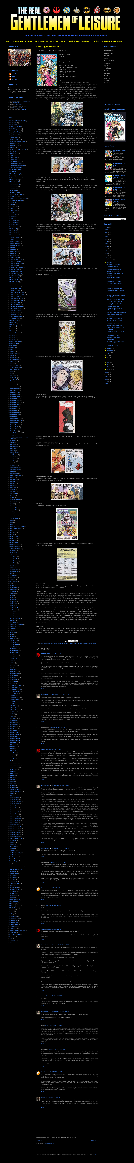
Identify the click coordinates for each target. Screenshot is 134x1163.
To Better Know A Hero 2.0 (16, 867)
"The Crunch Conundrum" (16, 261)
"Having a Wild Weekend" (16, 200)
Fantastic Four (13, 506)
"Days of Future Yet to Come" (17, 165)
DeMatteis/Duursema (15, 467)
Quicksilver (12, 759)
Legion (11, 634)
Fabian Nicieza (13, 502)
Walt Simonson (13, 895)
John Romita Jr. (13, 610)
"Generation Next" (14, 192)
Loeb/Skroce (12, 665)
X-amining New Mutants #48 (114, 325)
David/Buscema (13, 446)
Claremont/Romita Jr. (15, 418)
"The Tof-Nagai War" (14, 312)
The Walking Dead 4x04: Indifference (113, 338)
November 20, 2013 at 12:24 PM (60, 694)
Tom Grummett (13, 877)
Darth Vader (12, 444)
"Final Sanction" (13, 186)
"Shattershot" (12, 249)
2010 (106, 377)
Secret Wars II (13, 787)
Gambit (11, 524)
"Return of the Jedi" (14, 241)
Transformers (13, 881)
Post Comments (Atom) (50, 1143)
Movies (11, 716)
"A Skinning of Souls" (15, 127)
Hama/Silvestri (13, 561)
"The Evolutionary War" (15, 274)
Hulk (10, 573)
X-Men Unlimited (13, 924)
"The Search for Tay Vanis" (16, 300)
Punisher (11, 757)
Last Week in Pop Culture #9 (114, 283)
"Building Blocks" (13, 153)
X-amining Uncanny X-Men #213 (115, 331)
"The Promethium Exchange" (17, 294)
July (108, 355)
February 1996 (13, 510)
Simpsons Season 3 (14, 830)
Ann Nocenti (12, 347)
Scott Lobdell (12, 783)
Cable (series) (13, 384)
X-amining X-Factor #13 (113, 286)
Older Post (94, 635)
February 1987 (13, 508)
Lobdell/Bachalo (13, 640)
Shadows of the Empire (15, 791)
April (108, 362)
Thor (10, 863)
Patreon (11, 748)
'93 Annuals (12, 327)
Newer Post (40, 635)
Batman (11, 372)
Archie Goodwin (13, 353)
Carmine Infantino (14, 388)
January (109, 369)
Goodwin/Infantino (14, 544)
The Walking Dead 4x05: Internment (116, 312)
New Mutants (12, 718)
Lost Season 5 (13, 669)
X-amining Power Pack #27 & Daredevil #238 (114, 309)
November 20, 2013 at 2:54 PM (60, 848)
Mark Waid (12, 683)
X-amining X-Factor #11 (113, 345)
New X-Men (12, 722)
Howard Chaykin (13, 569)
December (110, 260)
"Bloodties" (12, 147)
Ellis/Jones (12, 489)
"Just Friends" (13, 208)
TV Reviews (95, 41)
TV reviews (12, 850)
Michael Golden (13, 706)
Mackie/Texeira (13, 679)
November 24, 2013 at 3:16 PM (57, 1049)
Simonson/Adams (14, 797)
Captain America (13, 386)
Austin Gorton (45, 694)
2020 (106, 241)
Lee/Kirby (12, 630)
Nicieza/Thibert (13, 736)
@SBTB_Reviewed (18, 107)
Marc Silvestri (13, 681)
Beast (11, 374)
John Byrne (12, 606)
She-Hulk (11, 793)
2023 (106, 234)
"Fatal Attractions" (14, 180)
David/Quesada (13, 452)
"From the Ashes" (14, 188)
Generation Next (13, 536)
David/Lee (12, 450)
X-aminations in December (114, 281)
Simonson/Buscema (14, 806)
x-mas (11, 942)
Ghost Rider (12, 540)
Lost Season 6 (13, 671)
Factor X (11, 504)
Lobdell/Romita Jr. (14, 657)
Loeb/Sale (12, 663)
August (109, 353)
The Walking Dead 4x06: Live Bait (116, 293)
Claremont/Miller (13, 416)
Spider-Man (12, 840)
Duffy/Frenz (12, 481)
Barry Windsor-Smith (15, 369)
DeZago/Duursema (14, 469)
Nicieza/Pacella (13, 732)
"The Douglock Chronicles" (16, 267)
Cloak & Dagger (13, 431)
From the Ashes (13, 518)
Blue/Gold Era (13, 378)
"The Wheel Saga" (14, 314)
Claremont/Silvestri (14, 422)
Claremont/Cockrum (14, 400)
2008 (106, 381)
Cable (11, 382)
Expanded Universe (14, 499)
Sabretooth (12, 779)
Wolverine (12, 904)
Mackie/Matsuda (13, 677)
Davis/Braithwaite (14, 457)
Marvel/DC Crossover (15, 699)
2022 (106, 237)
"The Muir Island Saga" (15, 288)
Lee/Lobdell (12, 632)
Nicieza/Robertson (14, 734)
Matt (42, 653)
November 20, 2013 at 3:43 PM (58, 862)
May (108, 360)
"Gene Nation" (13, 190)
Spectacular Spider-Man (15, 838)
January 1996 (13, 589)
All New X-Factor (13, 337)
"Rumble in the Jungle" (15, 245)
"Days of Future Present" (16, 163)
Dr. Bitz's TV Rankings (15, 475)
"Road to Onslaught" (14, 243)
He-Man (11, 567)
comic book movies (14, 934)
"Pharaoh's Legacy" (14, 237)
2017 (106, 248)
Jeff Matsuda (12, 591)
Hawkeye (11, 565)
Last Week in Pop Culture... (114, 264)
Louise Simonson (14, 673)
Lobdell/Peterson (13, 652)
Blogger (95, 1154)
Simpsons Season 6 (14, 836)
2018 (106, 246)
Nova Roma (12, 744)
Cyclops (11, 435)
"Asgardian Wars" (14, 135)
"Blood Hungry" (13, 143)
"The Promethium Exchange (16, 292)
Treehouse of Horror (14, 883)
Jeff (42, 888)
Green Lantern (13, 552)
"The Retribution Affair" (15, 296)
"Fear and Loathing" (14, 184)
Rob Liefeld (12, 771)
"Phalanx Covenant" (14, 235)
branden (43, 1072)
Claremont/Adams (14, 394)
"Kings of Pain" (13, 210)
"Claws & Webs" (13, 157)
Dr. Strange (12, 477)
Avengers (11, 363)
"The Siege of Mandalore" (16, 306)
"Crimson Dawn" (13, 159)
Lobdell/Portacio (13, 655)
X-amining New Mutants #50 (114, 269)
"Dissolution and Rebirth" (16, 167)
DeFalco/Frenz (13, 465)
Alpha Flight (12, 339)
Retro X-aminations (14, 765)
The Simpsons (13, 855)
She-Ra (11, 795)
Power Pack (12, 755)
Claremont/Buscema (14, 396)
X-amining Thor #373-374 (113, 306)
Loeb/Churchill (13, 659)
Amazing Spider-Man (15, 341)
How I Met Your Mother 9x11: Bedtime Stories (114, 278)
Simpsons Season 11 (15, 826)
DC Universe (12, 440)
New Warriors (13, 720)
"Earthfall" (12, 176)
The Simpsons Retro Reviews (112, 41)
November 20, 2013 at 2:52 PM (60, 785)
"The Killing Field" (14, 282)
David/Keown (13, 448)
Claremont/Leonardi (14, 412)
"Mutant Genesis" (14, 224)
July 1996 (12, 614)
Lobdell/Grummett (14, 644)
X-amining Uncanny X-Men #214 (115, 290)
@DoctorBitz (15, 102)
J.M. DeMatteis (13, 581)
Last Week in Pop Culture (16, 624)
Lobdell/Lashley (13, 648)
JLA (10, 583)
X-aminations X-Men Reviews (23, 41)
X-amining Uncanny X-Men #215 (115, 271)
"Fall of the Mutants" (14, 178)
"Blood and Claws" (14, 145)
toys (10, 938)
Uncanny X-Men (82, 643)
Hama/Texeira (13, 563)
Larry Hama (12, 622)
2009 (106, 379)
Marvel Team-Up (13, 693)
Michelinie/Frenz (13, 708)
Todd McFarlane (13, 873)
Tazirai (43, 1097)
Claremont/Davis (13, 406)
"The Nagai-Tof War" (14, 290)
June (108, 357)
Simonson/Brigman (14, 803)
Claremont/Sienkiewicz (15, 420)
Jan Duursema (13, 587)
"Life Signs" (12, 216)
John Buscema (13, 604)
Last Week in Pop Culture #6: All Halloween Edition (115, 342)
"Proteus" (11, 239)
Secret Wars (12, 785)
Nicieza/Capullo (13, 724)
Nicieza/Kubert (13, 728)
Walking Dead (13, 893)
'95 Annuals (12, 331)
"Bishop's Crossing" (14, 139)
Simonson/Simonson (14, 820)
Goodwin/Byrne (13, 542)
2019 (106, 244)
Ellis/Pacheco (13, 493)
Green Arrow (12, 550)
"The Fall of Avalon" (14, 276)
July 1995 (12, 612)
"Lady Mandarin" (13, 212)
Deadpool (12, 471)
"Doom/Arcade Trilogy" (15, 169)
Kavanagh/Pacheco (14, 618)
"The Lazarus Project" (15, 286)
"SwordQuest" (13, 255)
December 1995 (13, 473)
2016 (106, 251)
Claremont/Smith (13, 427)
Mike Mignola (13, 712)
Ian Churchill (12, 575)
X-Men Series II (13, 922)
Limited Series (13, 638)
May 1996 (12, 704)
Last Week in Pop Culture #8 (114, 301)
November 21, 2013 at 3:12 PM (60, 945)
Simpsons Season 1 (14, 824)
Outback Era (12, 746)
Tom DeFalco (13, 875)
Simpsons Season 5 (14, 834)
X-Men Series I (13, 920)
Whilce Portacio (13, 901)
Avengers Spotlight (14, 365)
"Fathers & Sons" (14, 182)
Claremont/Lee (13, 410)
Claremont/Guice (13, 408)
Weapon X (12, 897)
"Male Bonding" (13, 220)
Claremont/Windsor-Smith (57, 643)
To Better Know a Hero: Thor (114, 320)
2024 (106, 232)
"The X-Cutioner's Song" (15, 316)
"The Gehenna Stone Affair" (16, 278)
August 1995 (12, 361)
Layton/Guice (13, 628)
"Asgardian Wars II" (14, 133)
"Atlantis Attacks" (13, 137)
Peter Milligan (13, 753)
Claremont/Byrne (13, 398)
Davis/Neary (12, 461)
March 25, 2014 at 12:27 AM (52, 1097)
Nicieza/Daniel (13, 726)
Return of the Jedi (14, 767)
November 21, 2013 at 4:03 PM (54, 996)
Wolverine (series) (14, 906)
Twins (11, 885)
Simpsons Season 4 (14, 832)
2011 (106, 374)
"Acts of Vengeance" (14, 129)
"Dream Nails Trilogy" (15, 174)
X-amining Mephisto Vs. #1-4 (114, 304)
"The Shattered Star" (14, 302)
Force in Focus (13, 516)
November (110, 262)
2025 (106, 230)
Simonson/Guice (13, 808)
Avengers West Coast (15, 367)
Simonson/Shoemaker (15, 818)
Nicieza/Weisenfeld (14, 738)
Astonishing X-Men (14, 359)
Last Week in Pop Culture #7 (114, 318)
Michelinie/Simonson (14, 710)
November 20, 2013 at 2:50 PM (52, 749)
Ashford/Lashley (13, 357)
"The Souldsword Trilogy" (16, 308)
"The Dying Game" (14, 269)
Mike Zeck (12, 714)
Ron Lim (11, 777)
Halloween (12, 555)
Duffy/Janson (12, 483)
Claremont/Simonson (15, 425)
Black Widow (12, 376)
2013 (106, 258)
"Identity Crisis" (13, 202)
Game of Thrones (14, 530)
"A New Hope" (13, 123)
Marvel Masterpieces (15, 691)
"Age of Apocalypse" (14, 131)
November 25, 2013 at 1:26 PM (54, 1072)
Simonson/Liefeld (14, 812)
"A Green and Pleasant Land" (17, 121)
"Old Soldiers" (13, 229)
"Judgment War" (13, 206)
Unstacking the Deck (14, 889)
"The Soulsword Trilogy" (15, 310)
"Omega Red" (13, 231)
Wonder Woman (13, 908)
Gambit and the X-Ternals (16, 528)
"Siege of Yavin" (13, 251)
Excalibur (11, 497)
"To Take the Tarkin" (14, 318)
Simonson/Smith (13, 822)
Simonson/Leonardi (14, 810)
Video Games (13, 891)
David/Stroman (13, 455)
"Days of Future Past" (15, 161)
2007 (106, 384)
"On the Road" (13, 233)
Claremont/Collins (14, 404)
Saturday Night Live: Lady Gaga (115, 299)
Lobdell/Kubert (13, 646)
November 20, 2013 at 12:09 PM (52, 653)
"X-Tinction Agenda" (14, 325)
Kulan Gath (12, 620)
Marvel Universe (13, 695)
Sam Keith (12, 781)
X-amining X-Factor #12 (113, 323)
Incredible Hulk (13, 577)
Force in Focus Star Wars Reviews (46, 41)
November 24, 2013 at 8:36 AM (53, 1025)
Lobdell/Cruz (12, 642)
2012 (106, 372)
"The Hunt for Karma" (15, 280)
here (27, 93)
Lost (10, 667)
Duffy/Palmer (12, 487)
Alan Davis (12, 335)
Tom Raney (12, 879)
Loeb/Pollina (12, 661)
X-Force (11, 912)
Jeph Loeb (12, 593)
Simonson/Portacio (14, 816)
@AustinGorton (25, 101)
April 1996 (12, 351)
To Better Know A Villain (15, 869)
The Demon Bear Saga (15, 853)
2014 (106, 255)
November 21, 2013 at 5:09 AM (54, 905)
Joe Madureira (13, 599)
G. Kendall (14, 79)
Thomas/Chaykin (13, 861)
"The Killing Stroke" (14, 284)
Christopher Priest (14, 392)
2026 (106, 227)
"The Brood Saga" (14, 257)
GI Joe (11, 522)
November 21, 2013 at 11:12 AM (52, 929)
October (109, 348)
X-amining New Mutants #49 (114, 288)
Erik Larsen (12, 495)
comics (75, 643)
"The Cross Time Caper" (15, 259)
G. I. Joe (11, 520)
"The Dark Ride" (13, 265)
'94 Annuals (12, 329)
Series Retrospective (15, 789)
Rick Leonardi (13, 769)
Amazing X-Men (13, 343)
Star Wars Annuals (14, 844)
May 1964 (12, 702)
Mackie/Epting (13, 675)
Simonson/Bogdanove (15, 801)
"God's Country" (13, 196)
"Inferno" (11, 204)
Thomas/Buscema (14, 859)
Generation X (13, 538)
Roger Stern (12, 773)
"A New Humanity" (14, 125)
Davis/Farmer (13, 459)
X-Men (94, 643)
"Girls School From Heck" (16, 194)
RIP (10, 761)
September (110, 350)
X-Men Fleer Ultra (14, 918)
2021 (106, 239)
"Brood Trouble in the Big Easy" (17, 149)
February (109, 367)
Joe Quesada (13, 602)
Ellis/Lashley (12, 491)
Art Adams (12, 355)
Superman (12, 848)
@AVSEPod (24, 109)
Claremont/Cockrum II (15, 402)
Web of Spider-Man (14, 899)
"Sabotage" (12, 247)
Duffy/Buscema (13, 479)
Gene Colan (12, 532)
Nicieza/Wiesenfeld (14, 740)
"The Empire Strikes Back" (16, 271)
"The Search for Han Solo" (16, 298)
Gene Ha (11, 534)
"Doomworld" (12, 171)
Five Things (12, 512)
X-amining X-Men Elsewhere (17, 930)
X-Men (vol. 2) (13, 916)
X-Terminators (13, 926)
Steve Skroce (13, 846)
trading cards (12, 940)
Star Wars (12, 842)
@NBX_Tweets (18, 104)
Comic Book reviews (68, 643)
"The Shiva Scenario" (15, 304)
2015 (106, 253)
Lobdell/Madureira (14, 650)
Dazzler (11, 463)
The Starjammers (14, 857)
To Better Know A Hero (15, 865)
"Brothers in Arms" (14, 151)
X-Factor (11, 910)
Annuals (11, 349)
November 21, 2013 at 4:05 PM (60, 1011)
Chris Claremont (13, 390)
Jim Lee (11, 595)
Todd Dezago (13, 871)
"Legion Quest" (13, 214)
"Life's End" (12, 218)
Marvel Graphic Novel (15, 689)
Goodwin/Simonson (14, 546)
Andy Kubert (12, 345)
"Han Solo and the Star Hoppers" (18, 198)
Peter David (12, 750)
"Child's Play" (13, 155)
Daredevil (12, 442)
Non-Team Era (13, 742)
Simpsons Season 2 (14, 828)
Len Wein (11, 636)
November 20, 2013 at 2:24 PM (58, 727)
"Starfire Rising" (13, 253)
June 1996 (12, 616)
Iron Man (11, 579)
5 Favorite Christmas (15, 333)
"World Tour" (12, 322)
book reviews (12, 932)
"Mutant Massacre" (45, 643)
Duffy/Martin (12, 485)
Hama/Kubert (13, 557)
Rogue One (12, 775)
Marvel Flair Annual (14, 687)
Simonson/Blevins (14, 799)
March (109, 364)
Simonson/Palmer (14, 814)
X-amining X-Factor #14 (113, 266)
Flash (10, 514)
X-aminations (89, 643)
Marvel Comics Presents (15, 685)
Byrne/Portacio (13, 380)
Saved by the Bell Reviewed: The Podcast (75, 41)
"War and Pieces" (14, 320)
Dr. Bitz (13, 76)
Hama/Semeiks (13, 559)
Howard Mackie (13, 571)
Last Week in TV (13, 626)
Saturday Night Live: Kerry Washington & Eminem (114, 334)
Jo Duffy (11, 597)
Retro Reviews (13, 763)
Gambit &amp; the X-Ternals (17, 526)
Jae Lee (11, 585)
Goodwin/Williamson (14, 548)
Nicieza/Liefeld (13, 730)
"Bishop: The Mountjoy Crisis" (17, 141)
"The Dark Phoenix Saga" (16, 263)
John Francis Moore (14, 608)
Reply (42, 689)
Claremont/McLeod (14, 414)
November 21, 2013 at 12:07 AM (52, 888)
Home (8, 41)
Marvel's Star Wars (14, 697)
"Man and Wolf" (13, 222)
